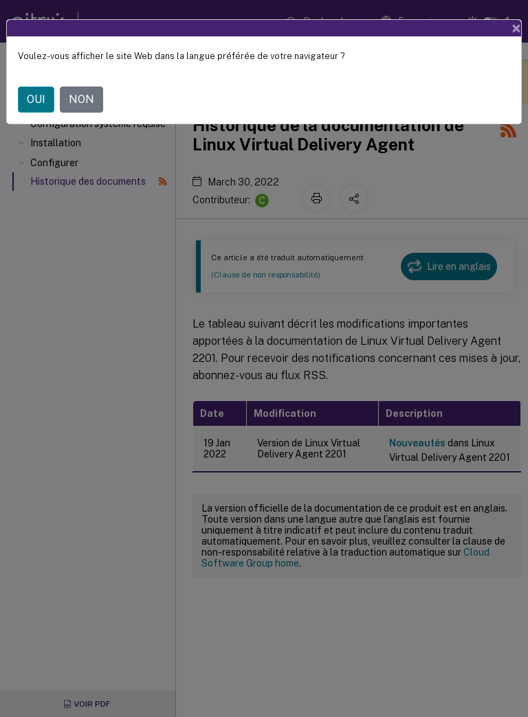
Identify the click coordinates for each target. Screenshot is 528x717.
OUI (36, 99)
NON (81, 99)
